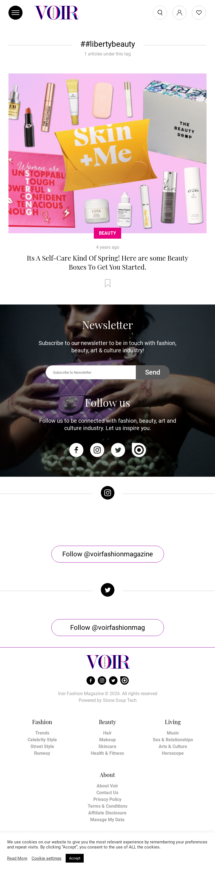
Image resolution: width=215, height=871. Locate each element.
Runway (42, 753)
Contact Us (107, 792)
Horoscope (173, 753)
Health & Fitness (107, 753)
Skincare (107, 746)
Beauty (107, 233)
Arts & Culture (173, 746)
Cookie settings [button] (46, 858)
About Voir (107, 786)
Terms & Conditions (107, 806)
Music (173, 733)
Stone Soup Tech (120, 700)
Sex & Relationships (173, 739)
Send (152, 372)
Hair (107, 733)
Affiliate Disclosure (107, 813)
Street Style (42, 746)
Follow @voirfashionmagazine (107, 554)
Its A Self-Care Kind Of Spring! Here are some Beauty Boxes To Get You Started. (107, 262)
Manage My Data (107, 819)
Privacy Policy (107, 799)
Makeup (107, 739)
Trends (42, 733)
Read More (17, 858)
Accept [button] (74, 858)
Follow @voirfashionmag (107, 628)
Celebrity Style (42, 739)
